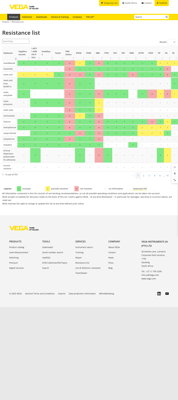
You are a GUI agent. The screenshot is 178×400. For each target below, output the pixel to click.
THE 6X (90, 16)
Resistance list (82, 262)
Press (111, 262)
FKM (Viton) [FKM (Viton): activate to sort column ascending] (68, 53)
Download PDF (140, 188)
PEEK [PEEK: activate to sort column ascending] (132, 53)
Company (77, 17)
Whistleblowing (106, 293)
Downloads (41, 17)
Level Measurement (18, 252)
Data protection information (82, 293)
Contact (112, 252)
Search (45, 268)
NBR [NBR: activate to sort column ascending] (98, 53)
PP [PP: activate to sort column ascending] (159, 53)
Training (79, 252)
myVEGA (46, 257)
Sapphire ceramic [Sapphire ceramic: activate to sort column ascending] (23, 53)
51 (167, 175)
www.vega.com (148, 278)
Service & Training (60, 17)
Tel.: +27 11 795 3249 (151, 271)
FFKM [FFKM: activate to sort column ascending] (88, 53)
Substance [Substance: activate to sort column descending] (8, 53)
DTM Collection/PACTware (54, 262)
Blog (110, 268)
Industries (27, 17)
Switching (14, 257)
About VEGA (114, 247)
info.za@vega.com (150, 275)
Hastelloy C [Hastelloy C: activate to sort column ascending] (46, 53)
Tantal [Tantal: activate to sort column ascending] (58, 53)
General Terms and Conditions (40, 293)
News (111, 257)
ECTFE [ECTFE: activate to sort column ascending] (141, 53)
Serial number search (52, 252)
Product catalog (16, 247)
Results (168, 42)
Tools (46, 241)
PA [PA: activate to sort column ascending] (166, 53)
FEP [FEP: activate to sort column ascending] (123, 53)
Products (13, 17)
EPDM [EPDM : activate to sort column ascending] (78, 53)
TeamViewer (81, 273)
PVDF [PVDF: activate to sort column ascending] (151, 53)
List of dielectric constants (88, 268)
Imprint (61, 293)
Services (80, 241)
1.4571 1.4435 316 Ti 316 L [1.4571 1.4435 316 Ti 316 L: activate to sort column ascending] (34, 53)
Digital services (16, 268)
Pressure (13, 262)
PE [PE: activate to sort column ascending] (173, 53)
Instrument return (84, 247)
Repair (78, 257)
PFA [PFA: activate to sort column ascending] (115, 53)
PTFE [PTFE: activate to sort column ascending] (106, 53)
